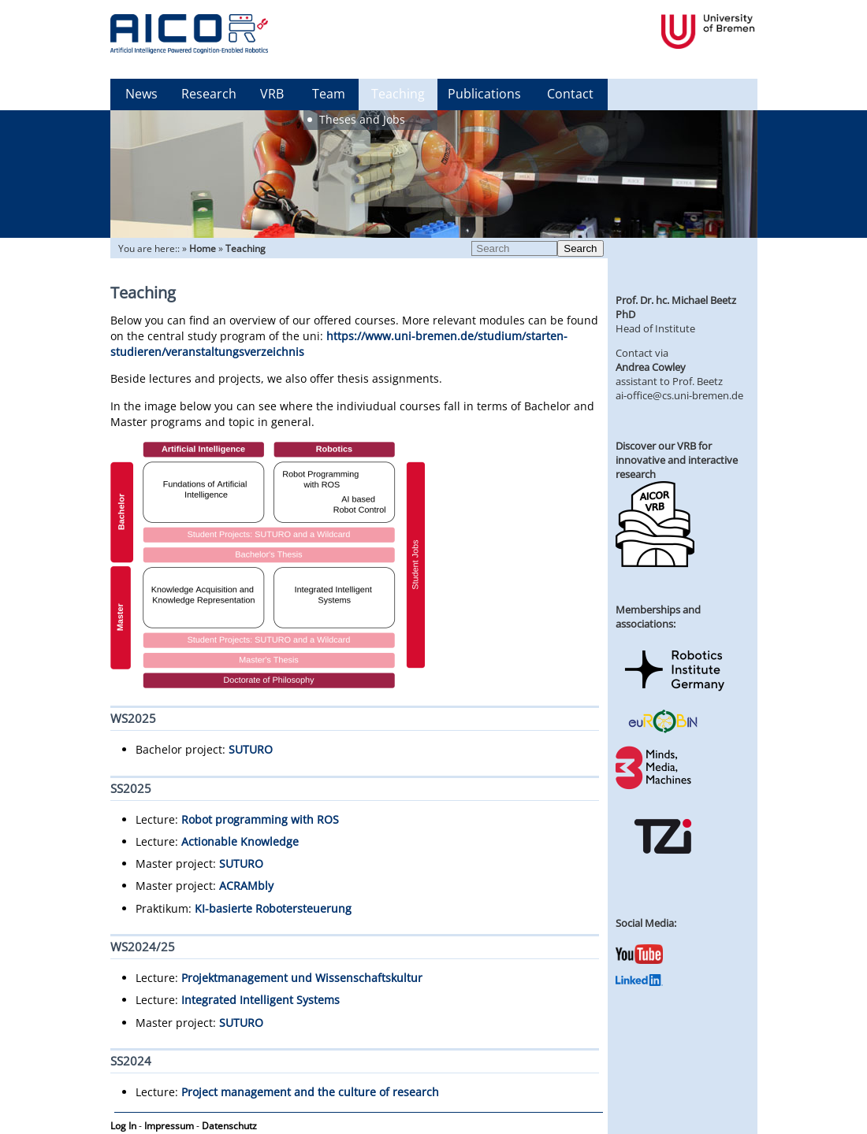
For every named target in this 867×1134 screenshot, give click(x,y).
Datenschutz (229, 1125)
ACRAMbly (246, 885)
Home (202, 248)
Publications (484, 93)
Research (208, 93)
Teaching (398, 93)
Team (328, 93)
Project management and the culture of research (310, 1091)
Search (580, 248)
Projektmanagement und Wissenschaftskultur (301, 977)
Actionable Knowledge (240, 841)
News (141, 93)
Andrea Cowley (651, 367)
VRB (272, 93)
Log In (123, 1125)
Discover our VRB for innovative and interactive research (677, 460)
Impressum (169, 1125)
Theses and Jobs (362, 119)
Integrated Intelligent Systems (260, 999)
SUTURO (251, 749)
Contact (570, 93)
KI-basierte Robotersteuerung (273, 908)
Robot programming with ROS (260, 819)
